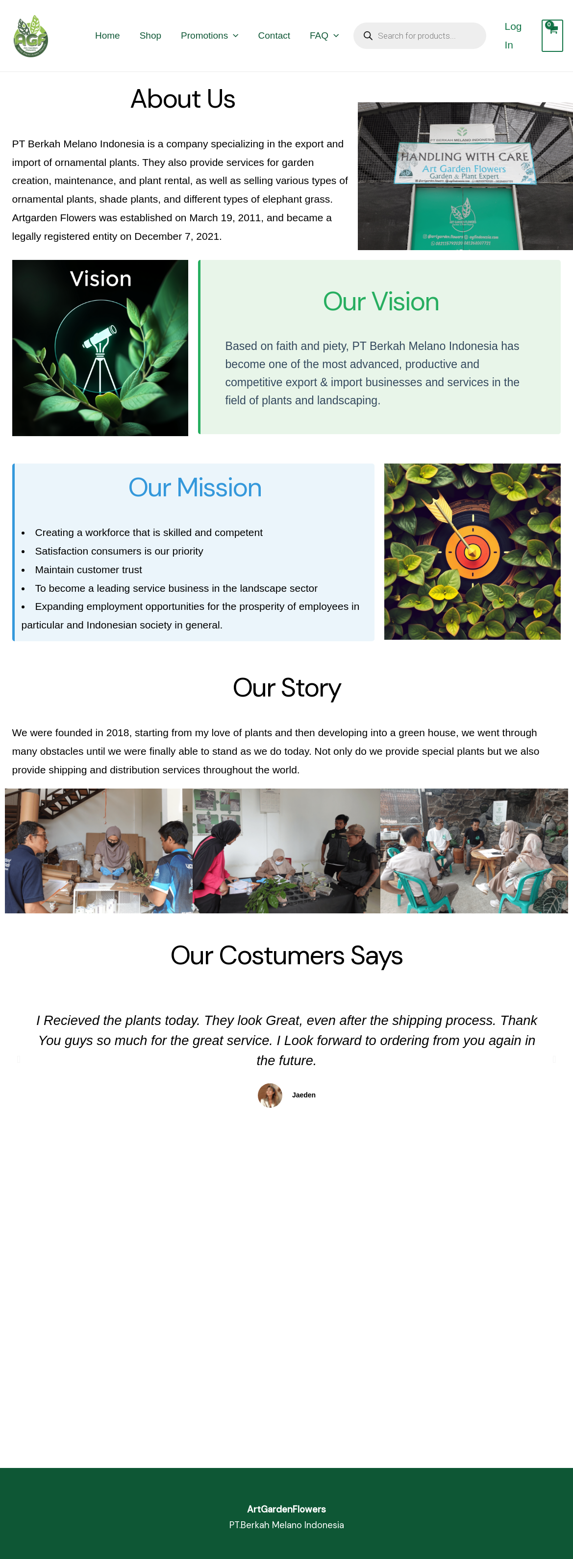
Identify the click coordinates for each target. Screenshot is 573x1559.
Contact (274, 35)
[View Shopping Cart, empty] (552, 36)
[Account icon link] (518, 35)
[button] (19, 1059)
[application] (233, 35)
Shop (150, 35)
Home (107, 35)
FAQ (324, 35)
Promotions (210, 35)
